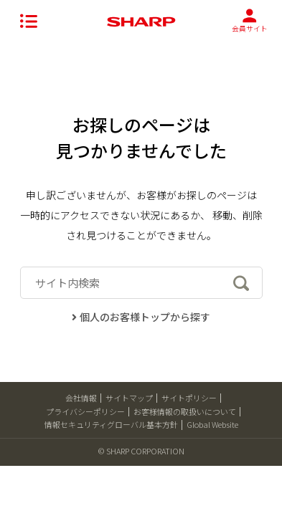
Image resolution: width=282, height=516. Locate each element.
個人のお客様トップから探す (141, 317)
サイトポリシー (189, 397)
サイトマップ (129, 397)
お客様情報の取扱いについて (184, 411)
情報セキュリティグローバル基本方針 (111, 424)
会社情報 (81, 397)
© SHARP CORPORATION (141, 451)
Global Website (212, 424)
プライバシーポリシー (85, 411)
